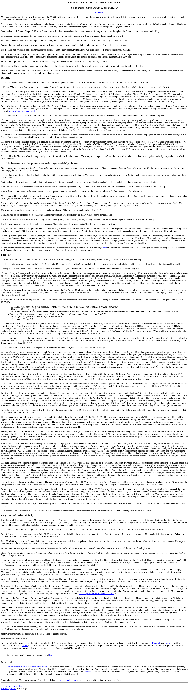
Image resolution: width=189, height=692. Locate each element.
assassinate (88, 671)
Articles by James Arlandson (13, 686)
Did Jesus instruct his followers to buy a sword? (27, 667)
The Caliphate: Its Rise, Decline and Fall (96, 593)
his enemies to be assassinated (22, 111)
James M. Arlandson (94, 12)
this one (168, 643)
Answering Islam (8, 688)
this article (156, 643)
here (105, 248)
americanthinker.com (67, 680)
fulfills (25, 645)
